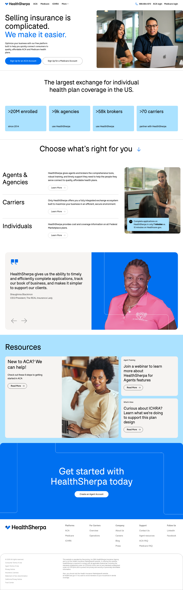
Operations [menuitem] (94, 536)
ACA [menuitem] (67, 531)
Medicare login (171, 4)
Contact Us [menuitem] (144, 531)
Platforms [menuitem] (69, 525)
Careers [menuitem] (119, 536)
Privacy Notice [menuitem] (10, 569)
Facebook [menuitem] (171, 536)
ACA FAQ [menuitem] (143, 541)
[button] (14, 321)
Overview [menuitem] (93, 531)
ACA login (157, 4)
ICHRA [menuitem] (68, 541)
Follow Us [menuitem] (171, 525)
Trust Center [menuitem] (9, 583)
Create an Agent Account (91, 494)
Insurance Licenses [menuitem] (12, 573)
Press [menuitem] (118, 546)
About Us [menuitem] (120, 531)
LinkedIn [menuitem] (171, 531)
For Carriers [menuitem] (95, 525)
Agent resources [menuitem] (147, 536)
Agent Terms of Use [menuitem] (12, 566)
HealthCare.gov (69, 576)
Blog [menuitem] (118, 541)
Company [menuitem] (120, 525)
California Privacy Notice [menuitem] (13, 579)
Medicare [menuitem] (69, 536)
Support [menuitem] (143, 525)
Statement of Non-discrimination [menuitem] (16, 576)
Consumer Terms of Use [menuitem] (13, 563)
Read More (18, 386)
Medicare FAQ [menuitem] (146, 546)
